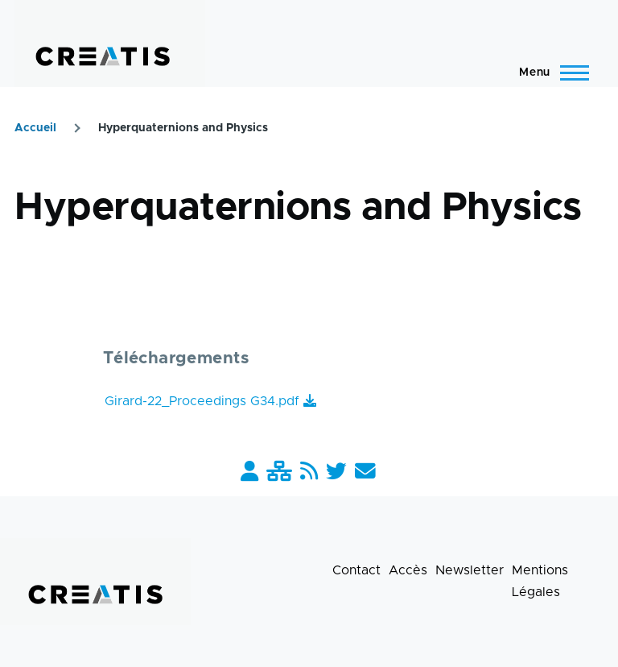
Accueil (35, 128)
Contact (356, 570)
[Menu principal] (549, 72)
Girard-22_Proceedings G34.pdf (202, 401)
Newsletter (469, 570)
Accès (408, 570)
